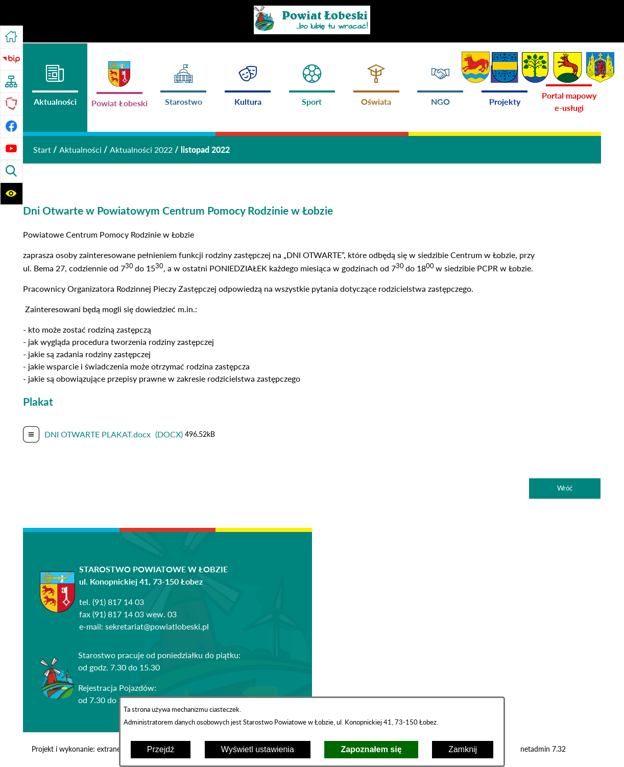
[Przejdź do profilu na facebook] (11, 126)
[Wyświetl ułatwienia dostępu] (11, 194)
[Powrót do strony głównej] (42, 150)
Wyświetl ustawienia (257, 749)
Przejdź (160, 749)
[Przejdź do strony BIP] (11, 60)
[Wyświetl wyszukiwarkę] (11, 171)
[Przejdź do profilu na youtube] (11, 148)
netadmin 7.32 (543, 749)
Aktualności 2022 (141, 149)
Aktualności (80, 149)
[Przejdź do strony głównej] (11, 37)
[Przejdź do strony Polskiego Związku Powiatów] (11, 104)
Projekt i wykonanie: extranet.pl (81, 749)
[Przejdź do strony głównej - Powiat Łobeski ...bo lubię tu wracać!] (312, 20)
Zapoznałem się (371, 749)
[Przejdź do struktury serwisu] (11, 81)
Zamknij (462, 749)
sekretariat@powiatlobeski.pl (157, 626)
